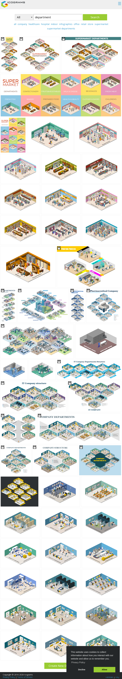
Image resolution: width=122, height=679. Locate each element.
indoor (54, 24)
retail (83, 24)
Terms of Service (25, 677)
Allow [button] (104, 669)
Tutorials (109, 677)
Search (95, 17)
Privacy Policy (9, 677)
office (76, 24)
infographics (65, 24)
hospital (45, 24)
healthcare (34, 24)
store (90, 24)
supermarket (101, 24)
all (15, 24)
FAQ (117, 677)
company (22, 24)
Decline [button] (81, 669)
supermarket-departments (61, 28)
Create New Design (61, 666)
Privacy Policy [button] (78, 662)
